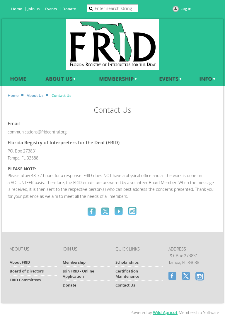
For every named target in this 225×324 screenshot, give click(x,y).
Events (51, 8)
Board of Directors (27, 271)
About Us (35, 95)
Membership (74, 262)
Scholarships (127, 262)
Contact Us (125, 285)
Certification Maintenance (127, 273)
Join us (34, 8)
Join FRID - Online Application (78, 273)
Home (16, 8)
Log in (185, 8)
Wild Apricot (165, 312)
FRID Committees (25, 279)
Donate (69, 8)
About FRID (20, 262)
